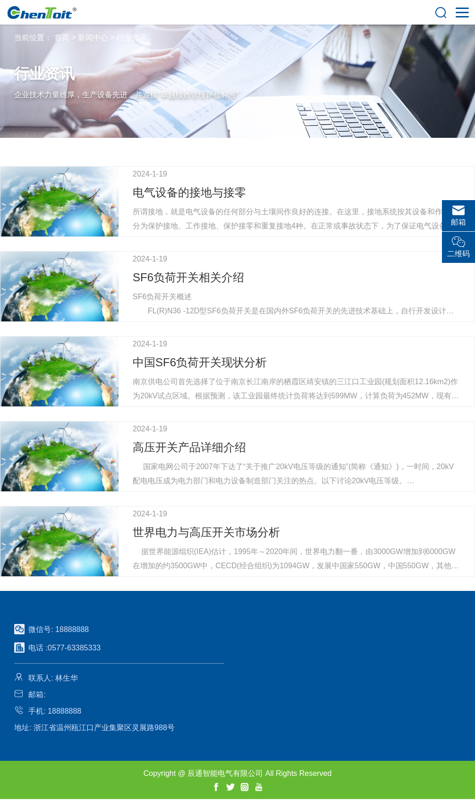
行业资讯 (132, 38)
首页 (61, 38)
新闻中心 (93, 38)
